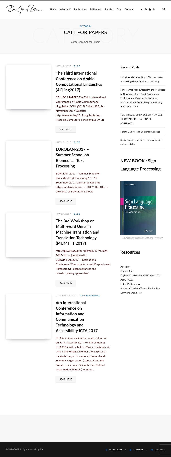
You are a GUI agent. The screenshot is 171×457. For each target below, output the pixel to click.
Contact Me (126, 271)
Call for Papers (90, 295)
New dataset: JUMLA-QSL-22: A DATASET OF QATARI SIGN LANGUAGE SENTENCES (142, 119)
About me (125, 266)
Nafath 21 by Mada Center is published (140, 131)
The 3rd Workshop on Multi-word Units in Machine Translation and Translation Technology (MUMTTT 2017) (77, 232)
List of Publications (130, 284)
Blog (77, 66)
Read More (66, 129)
